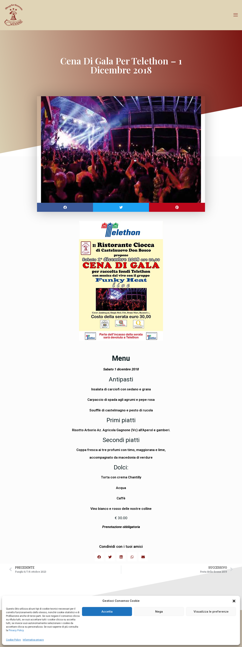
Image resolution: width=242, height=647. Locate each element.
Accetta (107, 611)
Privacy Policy (16, 630)
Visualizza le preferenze (211, 611)
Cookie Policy (13, 639)
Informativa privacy (33, 639)
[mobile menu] (235, 15)
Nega (159, 611)
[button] (234, 601)
